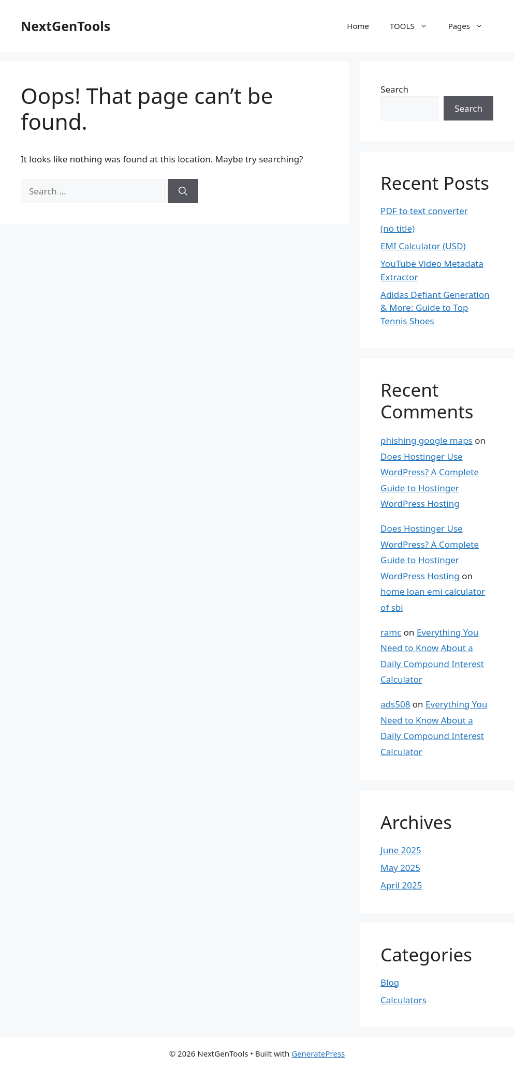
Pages (470, 25)
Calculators (403, 1000)
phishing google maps (426, 440)
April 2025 (401, 885)
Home (358, 26)
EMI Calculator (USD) (423, 246)
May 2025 (400, 867)
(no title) (397, 228)
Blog (389, 982)
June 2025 (400, 850)
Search (394, 89)
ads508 (395, 704)
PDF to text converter (424, 211)
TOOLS (414, 25)
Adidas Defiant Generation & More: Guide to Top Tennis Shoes (435, 308)
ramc (390, 632)
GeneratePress (318, 1053)
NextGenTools (65, 26)
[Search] (183, 191)
